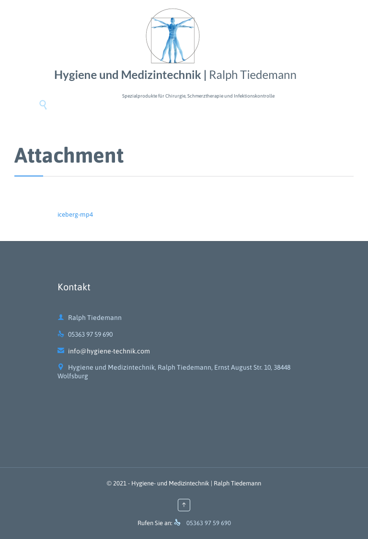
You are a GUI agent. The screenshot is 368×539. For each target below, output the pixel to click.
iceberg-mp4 (75, 214)
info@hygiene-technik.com (104, 351)
